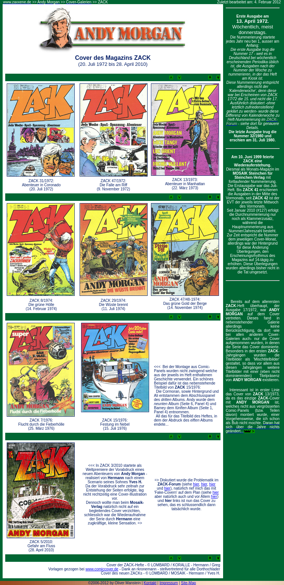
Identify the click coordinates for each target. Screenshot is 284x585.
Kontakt (150, 583)
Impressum (169, 583)
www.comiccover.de (102, 569)
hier (196, 484)
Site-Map (188, 583)
